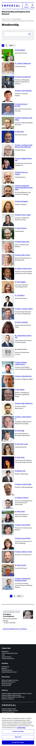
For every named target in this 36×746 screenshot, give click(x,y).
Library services (6, 657)
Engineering (5, 667)
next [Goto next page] (11, 45)
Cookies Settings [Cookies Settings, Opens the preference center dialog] (18, 731)
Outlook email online (8, 658)
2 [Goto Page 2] (6, 45)
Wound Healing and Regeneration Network (13, 21)
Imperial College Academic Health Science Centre (17, 693)
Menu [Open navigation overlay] (32, 6)
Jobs (3, 655)
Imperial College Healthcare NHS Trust (13, 697)
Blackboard (5, 651)
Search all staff (6, 685)
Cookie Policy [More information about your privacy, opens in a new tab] (21, 727)
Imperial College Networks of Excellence (15, 629)
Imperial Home (6, 19)
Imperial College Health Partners (11, 695)
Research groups (16, 19)
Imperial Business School (9, 672)
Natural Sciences (7, 670)
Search (26, 6)
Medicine (4, 668)
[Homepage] (12, 5)
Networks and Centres (8, 682)
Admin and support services (10, 680)
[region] (18, 729)
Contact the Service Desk (9, 653)
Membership (30, 21)
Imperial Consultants (8, 699)
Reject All (18, 737)
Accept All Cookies (18, 742)
